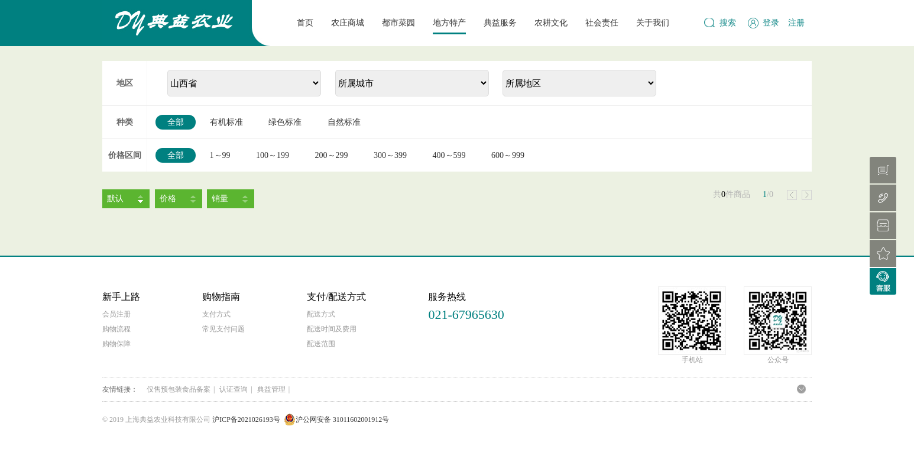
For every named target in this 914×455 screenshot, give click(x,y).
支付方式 (216, 314)
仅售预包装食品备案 (178, 389)
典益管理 (271, 389)
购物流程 (116, 329)
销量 (220, 198)
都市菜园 (398, 22)
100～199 (272, 155)
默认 (115, 198)
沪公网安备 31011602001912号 (337, 419)
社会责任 (601, 22)
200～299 (331, 155)
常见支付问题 (223, 329)
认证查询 (233, 389)
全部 (175, 122)
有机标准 (226, 122)
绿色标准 (285, 122)
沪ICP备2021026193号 (246, 419)
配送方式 (321, 314)
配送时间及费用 (331, 329)
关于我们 (652, 22)
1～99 (220, 155)
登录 (771, 22)
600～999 (507, 155)
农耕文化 (551, 22)
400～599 (449, 155)
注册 (796, 22)
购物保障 (116, 344)
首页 (305, 22)
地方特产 (449, 22)
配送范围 (321, 344)
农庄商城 (347, 22)
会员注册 (116, 314)
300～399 (390, 155)
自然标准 (344, 122)
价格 (168, 198)
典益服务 (500, 22)
